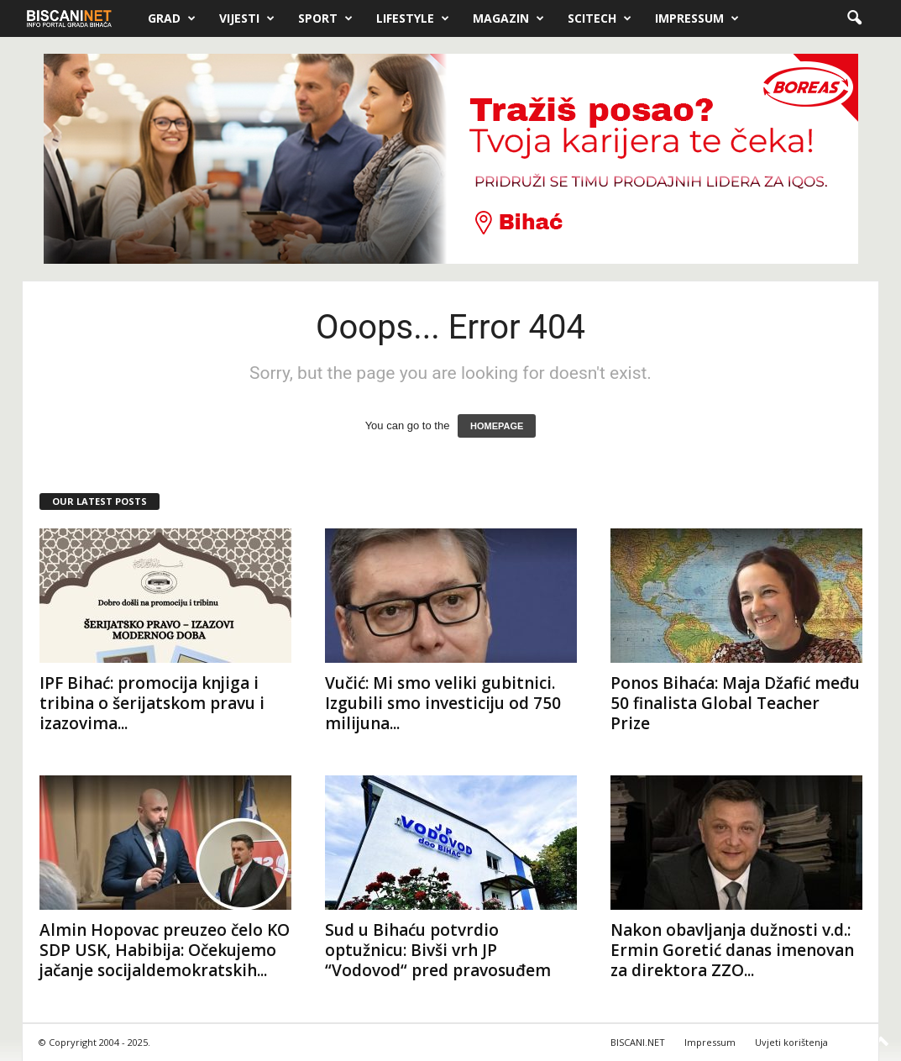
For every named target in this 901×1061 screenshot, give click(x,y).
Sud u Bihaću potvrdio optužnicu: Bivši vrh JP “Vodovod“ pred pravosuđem (438, 950)
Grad (172, 18)
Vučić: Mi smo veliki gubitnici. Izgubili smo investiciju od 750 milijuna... (443, 703)
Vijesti (247, 18)
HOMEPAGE (496, 426)
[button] (854, 18)
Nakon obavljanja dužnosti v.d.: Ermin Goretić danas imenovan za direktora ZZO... (732, 950)
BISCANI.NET (637, 1042)
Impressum (697, 18)
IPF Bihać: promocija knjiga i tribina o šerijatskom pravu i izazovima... (152, 703)
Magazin (508, 18)
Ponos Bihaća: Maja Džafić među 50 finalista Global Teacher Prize (735, 703)
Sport (325, 18)
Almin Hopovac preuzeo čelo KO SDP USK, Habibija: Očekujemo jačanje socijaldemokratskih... (164, 950)
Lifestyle (412, 18)
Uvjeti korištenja (791, 1042)
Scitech (599, 18)
